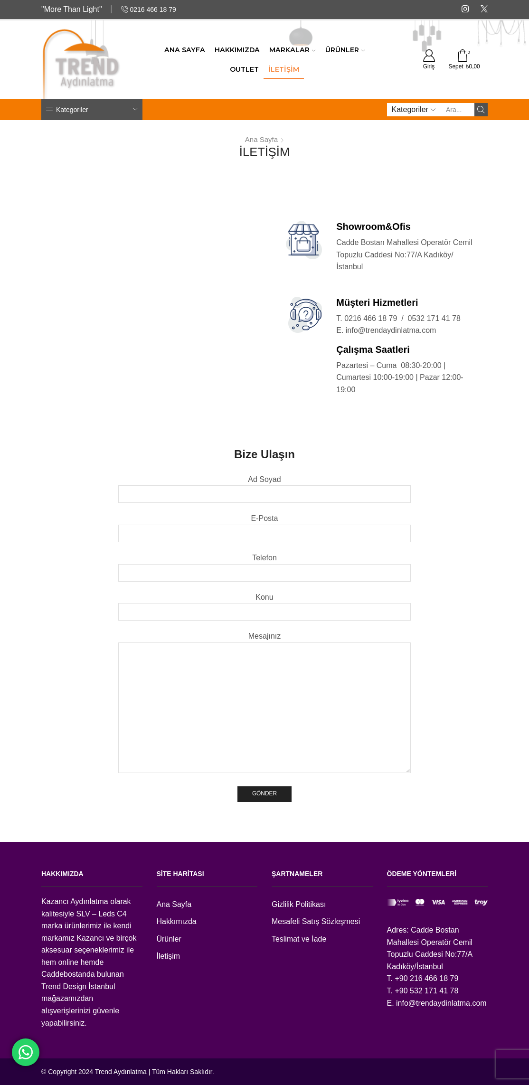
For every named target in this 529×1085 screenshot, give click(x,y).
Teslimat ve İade (299, 939)
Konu (264, 604)
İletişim (283, 69)
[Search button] (481, 109)
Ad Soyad (264, 486)
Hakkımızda (237, 50)
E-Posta (264, 525)
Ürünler (345, 50)
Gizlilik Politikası (299, 904)
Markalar (292, 50)
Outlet (244, 69)
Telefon (264, 565)
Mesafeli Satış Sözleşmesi (316, 921)
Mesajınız (264, 703)
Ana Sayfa (184, 50)
